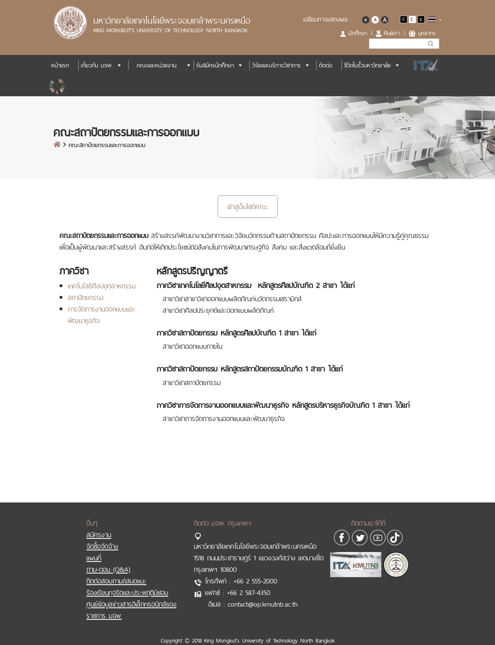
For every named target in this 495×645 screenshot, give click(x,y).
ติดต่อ (325, 65)
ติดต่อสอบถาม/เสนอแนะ (116, 581)
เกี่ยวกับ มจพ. (97, 65)
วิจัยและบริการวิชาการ (276, 65)
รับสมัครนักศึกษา (215, 65)
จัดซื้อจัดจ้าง (102, 546)
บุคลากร (427, 33)
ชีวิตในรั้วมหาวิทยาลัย (367, 65)
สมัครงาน (98, 534)
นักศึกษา (357, 33)
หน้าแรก (60, 65)
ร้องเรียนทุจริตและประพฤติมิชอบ (127, 592)
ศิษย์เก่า (392, 33)
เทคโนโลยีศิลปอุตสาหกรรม (102, 286)
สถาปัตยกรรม (85, 297)
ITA (424, 65)
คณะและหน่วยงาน (156, 65)
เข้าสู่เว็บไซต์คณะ (247, 206)
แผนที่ (93, 558)
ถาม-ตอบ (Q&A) (108, 569)
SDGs (58, 86)
